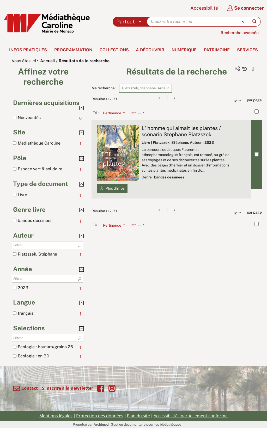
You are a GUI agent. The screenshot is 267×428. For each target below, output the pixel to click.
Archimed (101, 424)
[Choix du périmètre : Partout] (130, 22)
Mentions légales (55, 416)
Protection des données (99, 416)
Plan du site (138, 416)
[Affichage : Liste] (138, 113)
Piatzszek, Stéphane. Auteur (177, 142)
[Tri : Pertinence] (112, 113)
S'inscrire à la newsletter (67, 388)
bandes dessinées (169, 177)
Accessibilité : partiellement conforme (191, 416)
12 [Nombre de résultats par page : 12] (238, 100)
